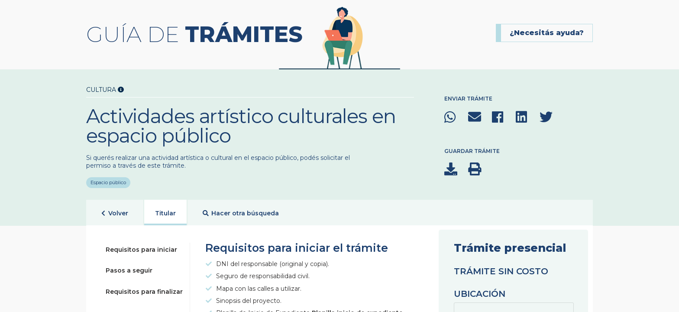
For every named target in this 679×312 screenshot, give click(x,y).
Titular (165, 213)
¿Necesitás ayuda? (547, 33)
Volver (114, 213)
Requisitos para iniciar (141, 250)
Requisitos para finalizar (144, 292)
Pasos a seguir (129, 270)
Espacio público (108, 179)
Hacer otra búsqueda (241, 213)
